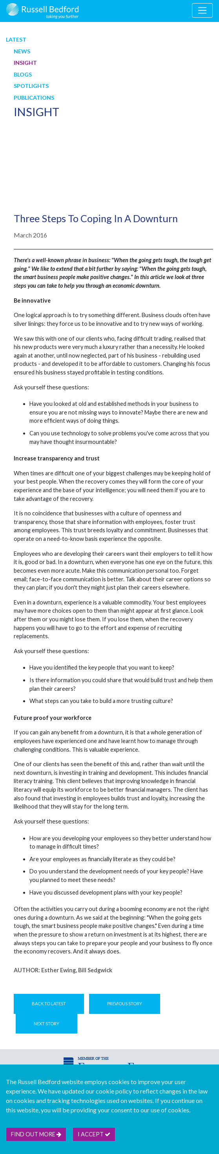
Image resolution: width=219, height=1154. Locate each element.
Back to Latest (49, 1003)
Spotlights (31, 85)
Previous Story (124, 1003)
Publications (34, 97)
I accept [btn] (94, 1134)
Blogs (23, 74)
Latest (16, 39)
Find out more (36, 1134)
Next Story (46, 1023)
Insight (25, 62)
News (22, 51)
